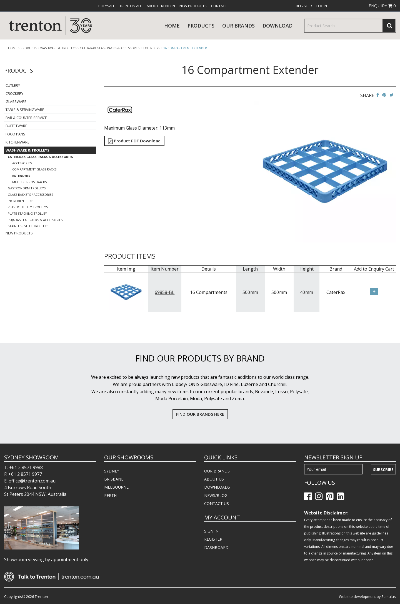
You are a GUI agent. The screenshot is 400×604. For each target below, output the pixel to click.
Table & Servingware (25, 109)
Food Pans (15, 134)
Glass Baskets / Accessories (30, 194)
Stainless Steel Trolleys (28, 226)
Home (172, 25)
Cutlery (13, 85)
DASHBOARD (216, 547)
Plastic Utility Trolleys (28, 207)
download (277, 25)
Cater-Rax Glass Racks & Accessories (110, 48)
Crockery (14, 93)
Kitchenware (17, 142)
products (201, 25)
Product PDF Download (134, 140)
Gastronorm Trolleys (27, 188)
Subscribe (383, 469)
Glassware (16, 101)
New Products (193, 5)
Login (321, 5)
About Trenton (161, 5)
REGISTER (213, 539)
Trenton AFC (130, 5)
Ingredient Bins (20, 201)
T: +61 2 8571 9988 (23, 467)
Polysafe (106, 5)
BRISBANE (113, 479)
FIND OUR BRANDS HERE (200, 414)
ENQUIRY (382, 5)
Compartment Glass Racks (34, 169)
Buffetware (16, 125)
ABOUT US (214, 479)
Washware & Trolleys (58, 48)
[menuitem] (106, 5)
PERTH (110, 495)
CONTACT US (216, 503)
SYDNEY (111, 471)
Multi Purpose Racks (29, 182)
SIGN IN (211, 531)
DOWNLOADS (217, 487)
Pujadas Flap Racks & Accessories (35, 220)
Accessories (22, 163)
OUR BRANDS (217, 471)
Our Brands (238, 25)
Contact (219, 5)
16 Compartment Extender (185, 47)
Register (304, 5)
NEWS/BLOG (216, 495)
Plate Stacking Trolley (27, 213)
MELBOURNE (116, 487)
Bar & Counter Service (26, 117)
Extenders (151, 48)
